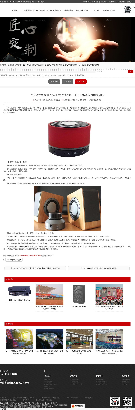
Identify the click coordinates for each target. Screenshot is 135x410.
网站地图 (104, 2)
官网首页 (3, 398)
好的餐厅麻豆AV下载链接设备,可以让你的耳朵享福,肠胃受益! (38, 268)
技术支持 (54, 81)
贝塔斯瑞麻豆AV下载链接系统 (28, 12)
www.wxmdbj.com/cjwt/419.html (30, 256)
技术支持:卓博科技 (47, 407)
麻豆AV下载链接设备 (14, 260)
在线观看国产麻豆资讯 (82, 12)
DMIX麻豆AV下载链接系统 (41, 12)
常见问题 (37, 75)
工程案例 (95, 10)
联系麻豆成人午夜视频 (117, 2)
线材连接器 (68, 10)
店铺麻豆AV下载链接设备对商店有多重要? (102, 268)
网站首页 (15, 10)
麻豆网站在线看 (55, 10)
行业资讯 (67, 81)
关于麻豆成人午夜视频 (90, 2)
